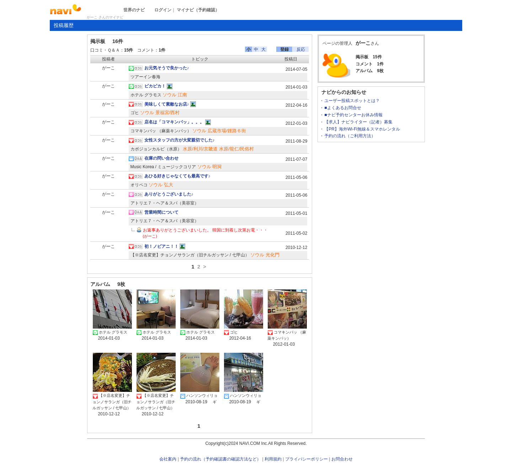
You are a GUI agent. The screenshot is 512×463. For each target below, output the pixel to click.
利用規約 (273, 459)
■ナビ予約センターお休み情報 (353, 114)
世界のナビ (134, 9)
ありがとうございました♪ (168, 194)
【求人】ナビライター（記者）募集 (358, 121)
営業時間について (161, 212)
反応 (301, 49)
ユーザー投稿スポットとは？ (352, 100)
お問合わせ (342, 459)
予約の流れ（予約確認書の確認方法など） (220, 459)
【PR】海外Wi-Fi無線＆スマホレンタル (362, 129)
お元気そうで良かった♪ (166, 67)
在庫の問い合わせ (161, 158)
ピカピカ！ (155, 86)
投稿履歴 (64, 25)
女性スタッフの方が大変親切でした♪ (179, 140)
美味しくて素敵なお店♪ (166, 104)
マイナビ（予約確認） (198, 9)
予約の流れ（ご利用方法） (349, 135)
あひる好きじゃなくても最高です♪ (177, 176)
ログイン (162, 9)
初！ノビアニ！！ (161, 246)
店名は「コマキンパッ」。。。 (174, 121)
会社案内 (167, 459)
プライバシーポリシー (306, 459)
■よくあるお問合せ (342, 107)
